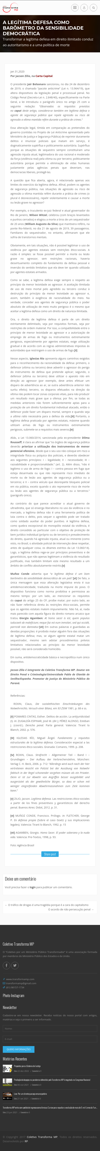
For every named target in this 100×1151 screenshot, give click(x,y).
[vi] (75, 578)
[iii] (72, 416)
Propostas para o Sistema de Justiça (27, 1066)
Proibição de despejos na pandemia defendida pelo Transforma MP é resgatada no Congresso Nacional (52, 1079)
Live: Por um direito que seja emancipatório (30, 1093)
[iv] (72, 429)
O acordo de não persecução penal (71, 909)
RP (26, 1141)
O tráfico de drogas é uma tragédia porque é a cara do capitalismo (46, 905)
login (33, 887)
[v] (63, 565)
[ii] (75, 350)
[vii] (41, 627)
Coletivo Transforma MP (42, 1137)
